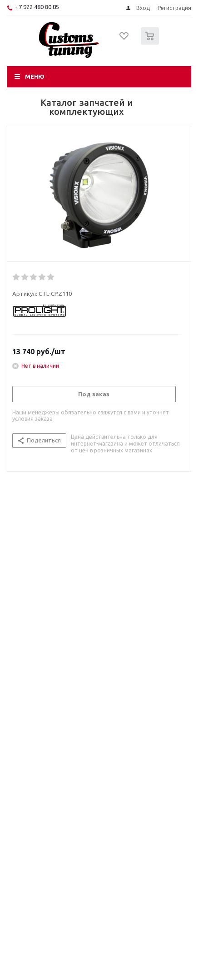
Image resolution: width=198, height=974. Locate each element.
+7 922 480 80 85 (37, 7)
